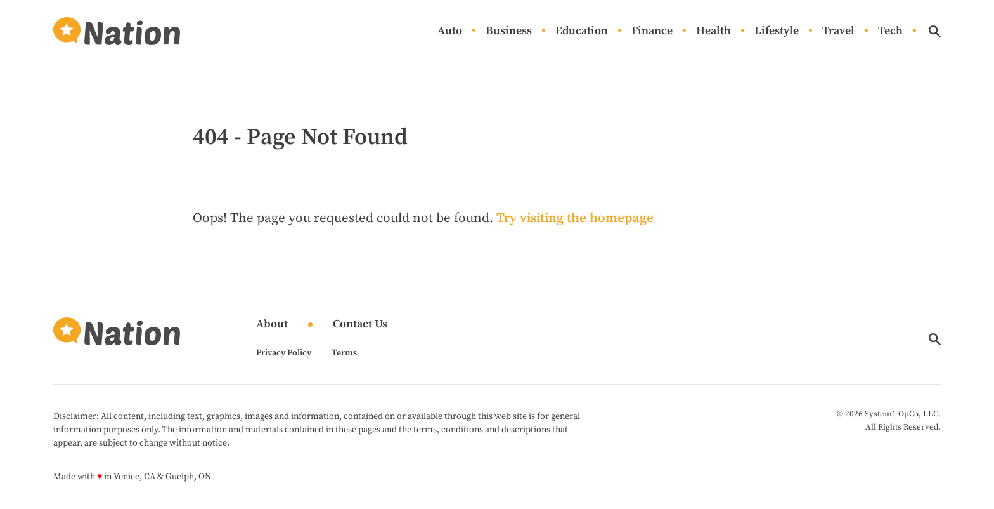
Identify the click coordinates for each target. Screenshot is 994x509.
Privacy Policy (283, 353)
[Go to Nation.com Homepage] (116, 31)
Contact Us (360, 324)
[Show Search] (935, 31)
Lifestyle (776, 31)
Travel (838, 31)
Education (581, 31)
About (272, 324)
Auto (449, 31)
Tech (890, 31)
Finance (652, 31)
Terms (344, 353)
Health (713, 31)
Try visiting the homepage (575, 218)
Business (509, 31)
